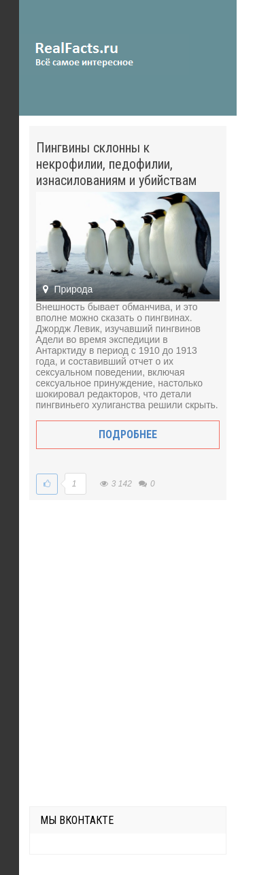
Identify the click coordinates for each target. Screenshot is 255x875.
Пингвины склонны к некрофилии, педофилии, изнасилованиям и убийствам (116, 163)
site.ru (104, 54)
